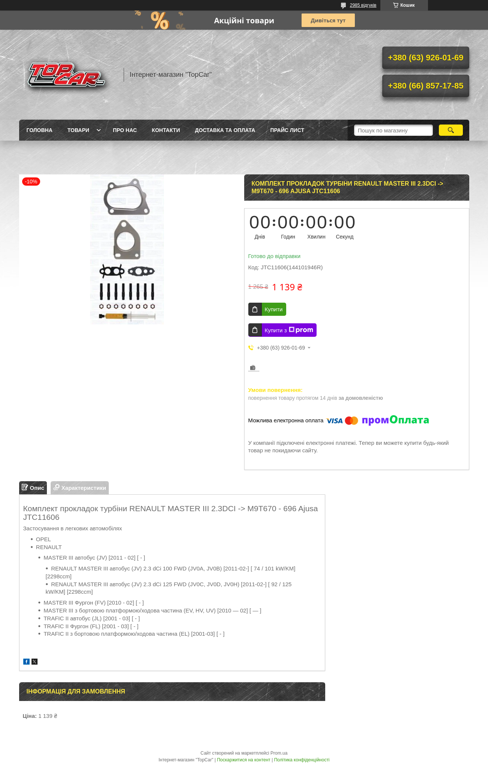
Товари (78, 130)
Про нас (125, 130)
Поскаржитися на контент (243, 759)
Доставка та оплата (225, 130)
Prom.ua (278, 753)
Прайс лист (287, 130)
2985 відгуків (363, 5)
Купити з (289, 330)
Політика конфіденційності (302, 759)
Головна (40, 130)
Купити (274, 309)
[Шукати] (451, 130)
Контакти (166, 130)
